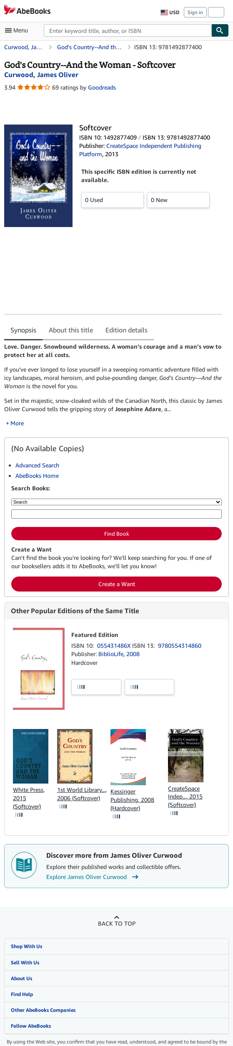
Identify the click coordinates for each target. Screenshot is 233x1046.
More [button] (17, 423)
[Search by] (116, 502)
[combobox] (127, 30)
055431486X (114, 645)
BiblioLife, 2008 (119, 653)
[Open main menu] (18, 30)
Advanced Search (37, 465)
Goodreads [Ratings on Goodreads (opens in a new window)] (102, 87)
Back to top (116, 923)
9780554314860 (179, 645)
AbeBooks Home (37, 475)
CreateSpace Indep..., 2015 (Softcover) (185, 797)
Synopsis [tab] (23, 330)
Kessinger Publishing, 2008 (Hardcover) (132, 799)
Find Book (116, 533)
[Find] (220, 30)
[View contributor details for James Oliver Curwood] (41, 74)
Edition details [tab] (126, 330)
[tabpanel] (113, 384)
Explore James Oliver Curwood (93, 877)
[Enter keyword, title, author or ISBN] (116, 514)
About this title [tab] (71, 330)
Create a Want (116, 583)
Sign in (195, 12)
